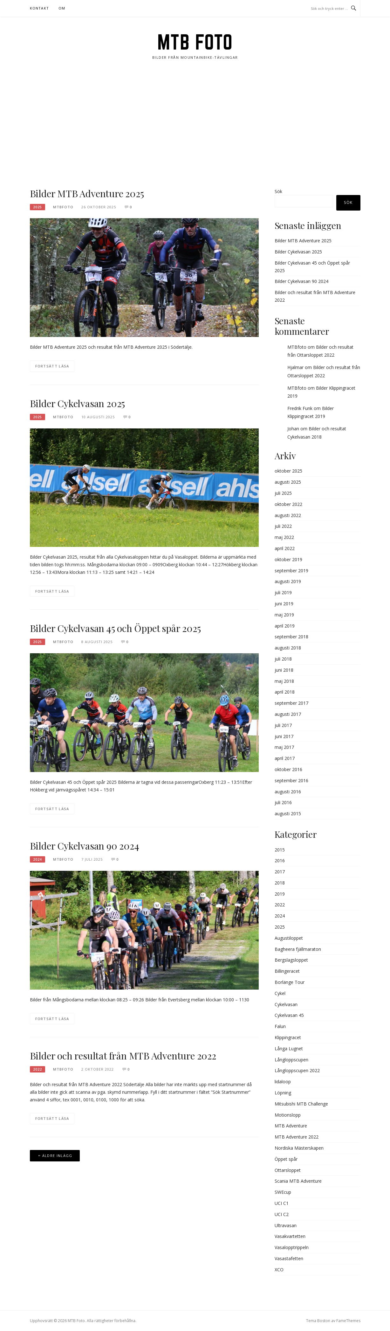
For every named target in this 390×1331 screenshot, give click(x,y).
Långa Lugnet (289, 1048)
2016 (280, 860)
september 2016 (291, 780)
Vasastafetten (289, 1258)
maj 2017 (284, 747)
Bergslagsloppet (291, 960)
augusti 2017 (288, 714)
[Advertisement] (195, 124)
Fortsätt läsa (52, 366)
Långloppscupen (291, 1060)
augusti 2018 (288, 648)
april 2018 (285, 692)
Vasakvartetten (290, 1236)
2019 (280, 894)
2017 (280, 872)
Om (61, 8)
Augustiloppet (289, 938)
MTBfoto (296, 347)
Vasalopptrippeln (292, 1247)
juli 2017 (283, 725)
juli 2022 (283, 526)
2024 (37, 859)
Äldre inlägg (57, 1155)
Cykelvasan (286, 1004)
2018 (280, 883)
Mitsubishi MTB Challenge (301, 1104)
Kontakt (39, 8)
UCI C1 (282, 1203)
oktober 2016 (288, 769)
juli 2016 (283, 802)
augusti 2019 (288, 581)
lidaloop (283, 1082)
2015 (280, 850)
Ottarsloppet (288, 1170)
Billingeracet (287, 971)
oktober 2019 (288, 559)
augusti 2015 (288, 813)
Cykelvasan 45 (289, 1015)
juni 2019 (284, 604)
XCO (279, 1270)
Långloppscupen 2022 (297, 1070)
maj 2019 (284, 615)
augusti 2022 (288, 515)
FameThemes (348, 1320)
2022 (37, 1069)
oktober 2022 (288, 504)
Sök (278, 191)
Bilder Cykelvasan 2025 (77, 403)
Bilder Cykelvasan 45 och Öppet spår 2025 (115, 628)
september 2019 (291, 571)
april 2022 (285, 548)
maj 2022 (284, 537)
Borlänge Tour (289, 982)
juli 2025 (283, 493)
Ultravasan (286, 1225)
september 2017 (291, 703)
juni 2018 (284, 670)
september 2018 (291, 637)
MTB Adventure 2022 (296, 1137)
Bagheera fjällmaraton (298, 949)
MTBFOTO (63, 207)
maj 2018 (284, 681)
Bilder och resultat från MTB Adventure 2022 (123, 1055)
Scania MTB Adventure (298, 1181)
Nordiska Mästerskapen (299, 1148)
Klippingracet (288, 1037)
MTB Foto (195, 41)
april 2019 (285, 626)
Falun (280, 1026)
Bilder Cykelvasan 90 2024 (84, 845)
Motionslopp (288, 1115)
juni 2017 (284, 736)
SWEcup (283, 1192)
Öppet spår (286, 1159)
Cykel (280, 993)
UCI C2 (282, 1214)
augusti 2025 (288, 482)
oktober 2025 (288, 471)
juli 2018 (283, 659)
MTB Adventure (291, 1126)
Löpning (283, 1093)
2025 (37, 207)
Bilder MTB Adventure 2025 (87, 193)
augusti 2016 (288, 792)
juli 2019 (283, 592)
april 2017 (285, 758)
